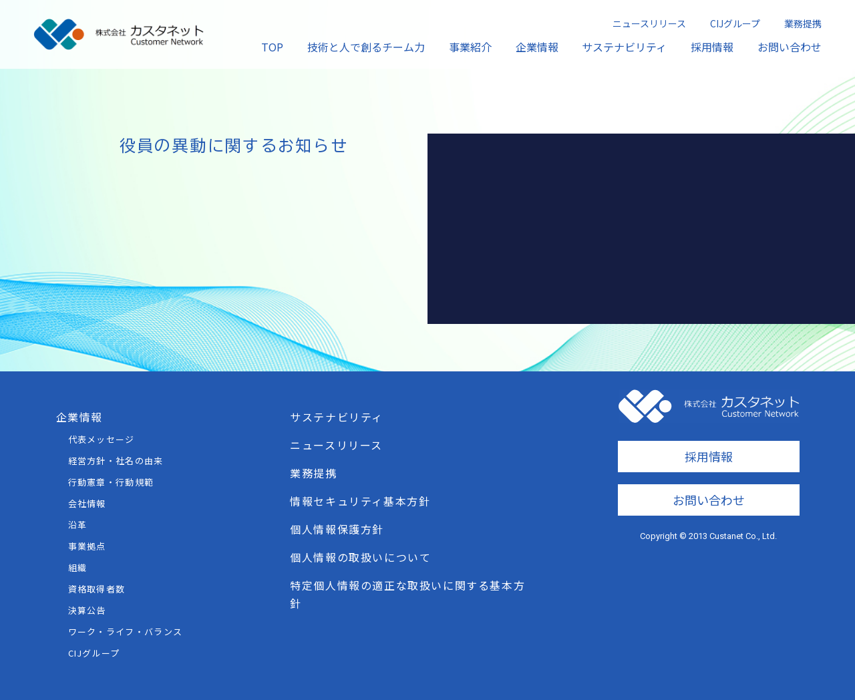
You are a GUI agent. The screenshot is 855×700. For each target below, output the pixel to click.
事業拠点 (87, 546)
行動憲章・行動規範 (111, 482)
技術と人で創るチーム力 (366, 47)
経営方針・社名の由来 (116, 460)
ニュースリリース (649, 23)
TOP (272, 47)
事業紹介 (470, 47)
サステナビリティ (624, 47)
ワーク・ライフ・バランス (125, 631)
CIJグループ (735, 23)
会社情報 (87, 503)
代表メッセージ (101, 439)
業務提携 (803, 23)
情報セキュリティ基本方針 (360, 501)
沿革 (78, 524)
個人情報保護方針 (337, 529)
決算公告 (87, 610)
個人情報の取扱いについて (360, 557)
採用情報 (712, 47)
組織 (78, 567)
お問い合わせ (789, 47)
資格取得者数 (97, 588)
